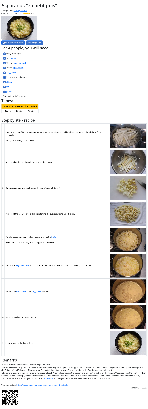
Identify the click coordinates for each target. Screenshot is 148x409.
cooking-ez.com (20, 10)
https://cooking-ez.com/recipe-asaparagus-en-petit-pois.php (42, 385)
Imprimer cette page (13, 42)
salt (7, 86)
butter (13, 58)
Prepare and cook (13, 132)
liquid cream (18, 67)
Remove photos (34, 42)
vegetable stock (19, 63)
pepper (9, 91)
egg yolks (12, 72)
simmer (44, 265)
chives (9, 82)
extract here (48, 378)
